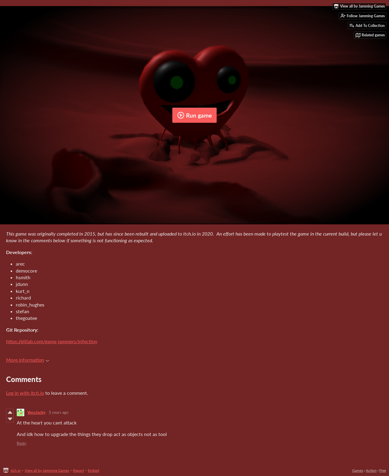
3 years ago (58, 412)
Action (371, 470)
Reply (21, 443)
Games (357, 470)
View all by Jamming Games (47, 470)
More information (27, 360)
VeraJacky (36, 412)
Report (78, 470)
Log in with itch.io (25, 393)
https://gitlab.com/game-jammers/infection (51, 341)
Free (382, 470)
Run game (194, 115)
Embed (93, 470)
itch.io (16, 470)
